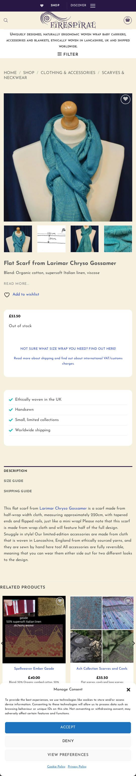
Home (10, 73)
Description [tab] (15, 471)
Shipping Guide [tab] (18, 491)
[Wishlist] (41, 6)
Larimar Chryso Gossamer (63, 509)
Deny (68, 741)
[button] (128, 689)
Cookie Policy (56, 766)
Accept (68, 727)
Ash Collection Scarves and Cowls (101, 668)
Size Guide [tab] (14, 481)
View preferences (68, 755)
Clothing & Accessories (68, 73)
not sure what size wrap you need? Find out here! (68, 348)
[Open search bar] (6, 20)
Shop (28, 73)
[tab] (68, 499)
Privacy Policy (77, 766)
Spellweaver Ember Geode (34, 668)
